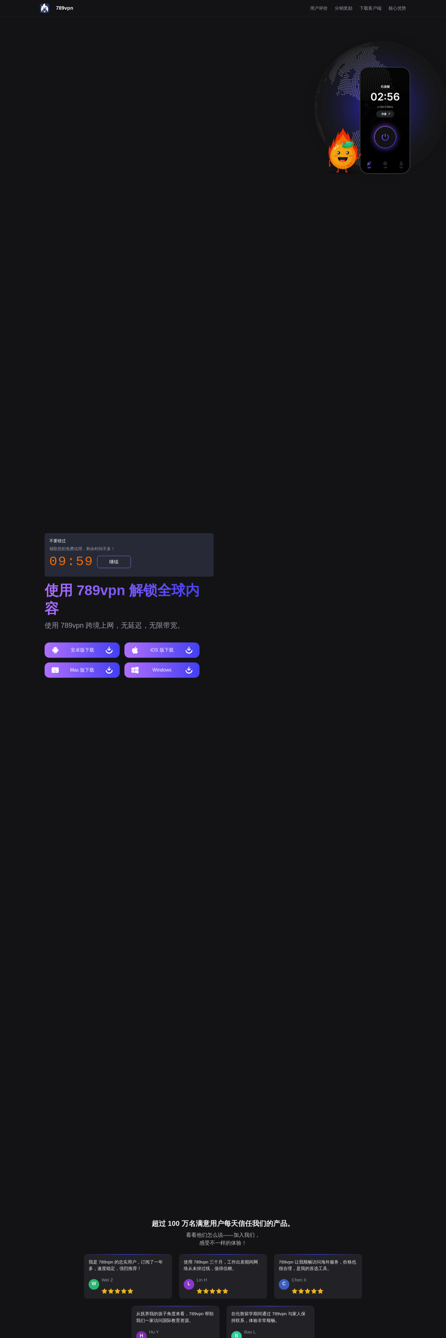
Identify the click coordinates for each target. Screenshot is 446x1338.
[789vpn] (56, 8)
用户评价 (319, 8)
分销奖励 (343, 8)
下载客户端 (370, 8)
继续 (114, 562)
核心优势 (397, 8)
